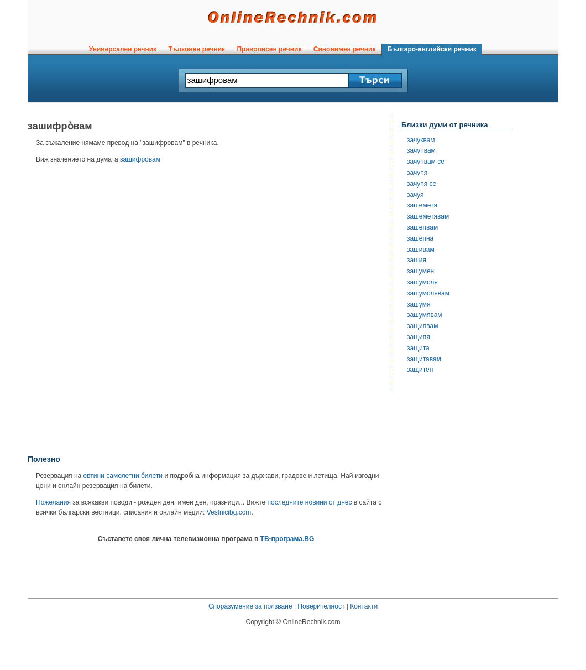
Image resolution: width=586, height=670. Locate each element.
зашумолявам (428, 293)
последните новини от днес (310, 502)
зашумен (420, 271)
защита (418, 348)
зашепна (420, 238)
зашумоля (422, 282)
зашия (416, 260)
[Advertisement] (132, 313)
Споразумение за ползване (250, 606)
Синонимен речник (344, 49)
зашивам (421, 249)
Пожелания (53, 502)
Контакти (364, 606)
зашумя (418, 304)
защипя (418, 337)
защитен (420, 369)
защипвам (422, 326)
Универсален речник (122, 49)
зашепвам (422, 227)
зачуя (415, 195)
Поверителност (320, 606)
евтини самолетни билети (123, 476)
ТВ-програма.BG (287, 539)
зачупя (417, 172)
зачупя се (421, 184)
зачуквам (421, 140)
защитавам (424, 359)
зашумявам (424, 315)
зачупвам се (425, 161)
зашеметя (422, 205)
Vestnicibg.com (229, 512)
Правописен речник (269, 49)
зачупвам (421, 150)
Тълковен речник (197, 49)
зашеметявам (428, 216)
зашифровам (140, 159)
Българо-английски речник (432, 49)
